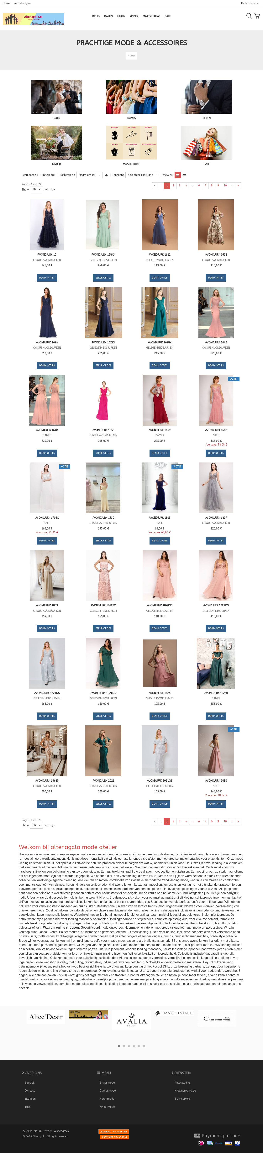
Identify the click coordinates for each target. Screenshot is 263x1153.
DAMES (131, 118)
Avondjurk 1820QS (159, 605)
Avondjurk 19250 (216, 693)
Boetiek (29, 1082)
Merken (38, 1131)
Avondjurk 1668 (216, 430)
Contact (30, 1090)
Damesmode (108, 1090)
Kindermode (107, 1107)
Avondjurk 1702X (47, 517)
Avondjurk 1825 (160, 693)
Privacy (48, 1131)
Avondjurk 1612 (160, 254)
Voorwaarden (61, 1131)
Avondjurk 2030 (216, 780)
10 (225, 185)
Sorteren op (67, 175)
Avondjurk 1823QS (47, 693)
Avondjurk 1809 (47, 605)
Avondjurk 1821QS (216, 605)
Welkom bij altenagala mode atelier (68, 847)
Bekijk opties (47, 277)
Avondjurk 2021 (103, 780)
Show (25, 189)
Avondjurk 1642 (216, 342)
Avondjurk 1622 (216, 254)
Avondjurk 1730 (103, 517)
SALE (207, 164)
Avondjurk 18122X (103, 605)
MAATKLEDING (131, 164)
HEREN (207, 118)
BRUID (56, 118)
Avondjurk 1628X (159, 342)
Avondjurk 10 (47, 254)
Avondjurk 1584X (103, 254)
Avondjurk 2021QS (159, 780)
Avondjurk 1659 (160, 430)
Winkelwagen (22, 3)
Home (6, 3)
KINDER (56, 164)
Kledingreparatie (185, 1090)
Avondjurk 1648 (47, 430)
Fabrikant (118, 175)
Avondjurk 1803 (160, 517)
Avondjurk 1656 (103, 430)
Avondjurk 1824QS (103, 693)
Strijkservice (182, 1098)
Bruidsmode (107, 1082)
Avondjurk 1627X (103, 342)
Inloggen (30, 1098)
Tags (28, 1107)
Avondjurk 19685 (47, 780)
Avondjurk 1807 (216, 517)
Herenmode (107, 1098)
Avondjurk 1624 (47, 342)
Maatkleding (183, 1082)
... (192, 185)
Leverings (27, 1131)
